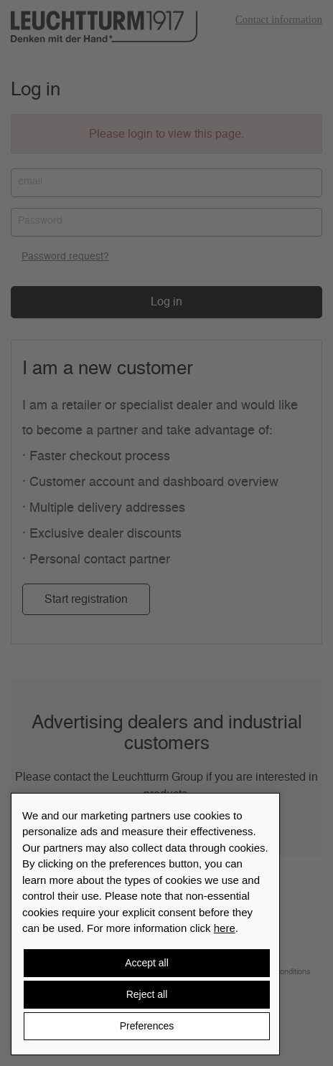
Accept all (147, 963)
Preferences (147, 1026)
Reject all (147, 994)
